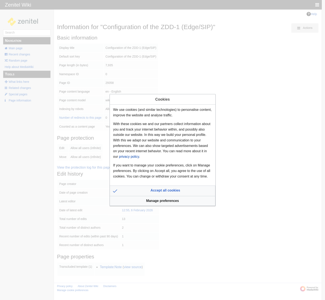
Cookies (162, 99)
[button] (162, 191)
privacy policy (129, 156)
